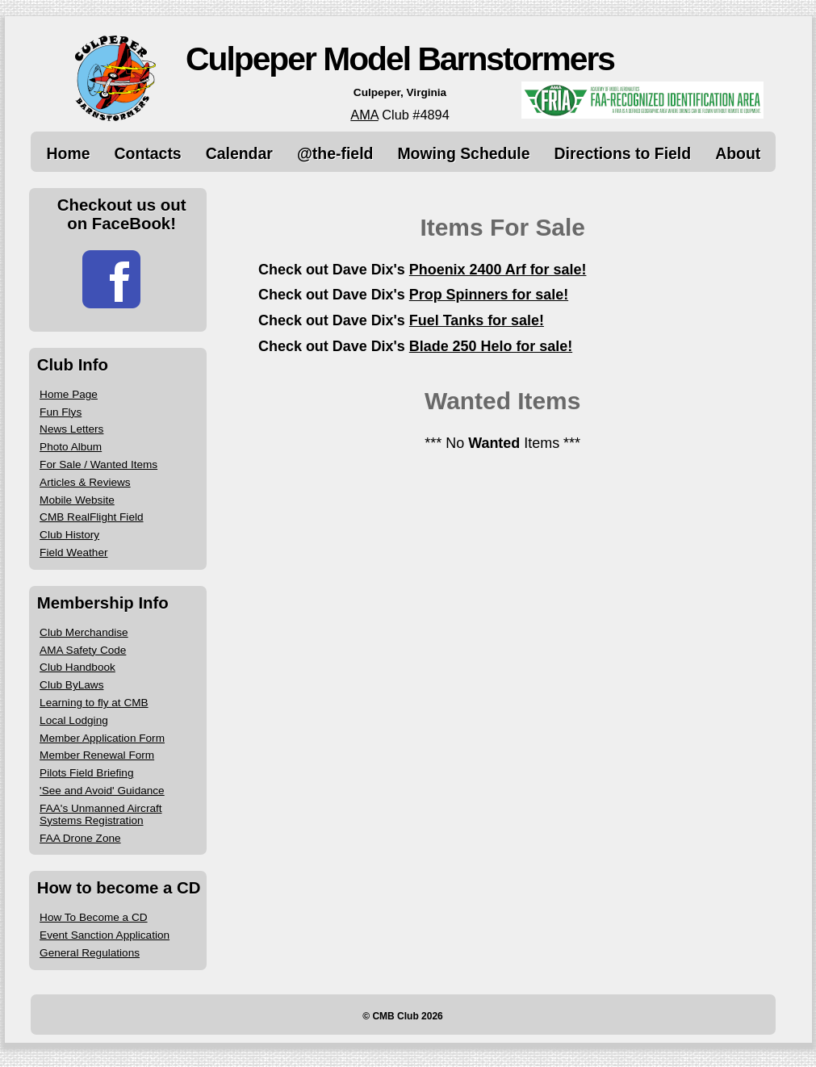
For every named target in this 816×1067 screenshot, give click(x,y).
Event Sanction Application (104, 935)
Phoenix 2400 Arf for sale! (498, 270)
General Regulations (90, 953)
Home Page (69, 394)
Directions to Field (623, 153)
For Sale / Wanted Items (98, 464)
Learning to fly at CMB (94, 703)
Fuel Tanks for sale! (476, 320)
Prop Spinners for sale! (488, 295)
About (737, 153)
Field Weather (73, 552)
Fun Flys (61, 412)
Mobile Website (77, 500)
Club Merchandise (84, 632)
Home (68, 153)
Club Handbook (77, 667)
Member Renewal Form (97, 755)
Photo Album (71, 447)
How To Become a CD (93, 917)
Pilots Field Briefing (86, 773)
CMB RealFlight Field (91, 517)
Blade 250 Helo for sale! (490, 346)
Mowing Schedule (463, 153)
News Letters (71, 429)
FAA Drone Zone (80, 838)
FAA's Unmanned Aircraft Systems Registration (100, 814)
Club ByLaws (71, 685)
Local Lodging (74, 720)
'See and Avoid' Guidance (102, 791)
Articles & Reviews (85, 482)
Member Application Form (102, 738)
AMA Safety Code (83, 650)
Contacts (148, 153)
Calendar (239, 153)
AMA (364, 114)
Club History (69, 535)
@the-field (335, 153)
